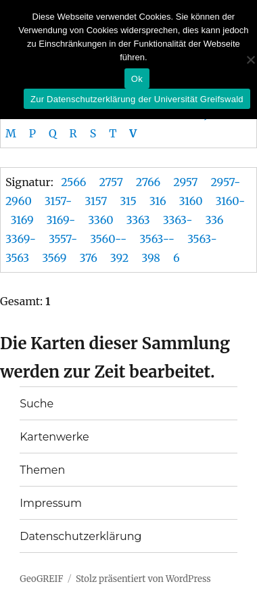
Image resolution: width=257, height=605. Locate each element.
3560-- (108, 239)
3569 (54, 258)
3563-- (156, 239)
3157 (96, 201)
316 (157, 201)
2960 (18, 201)
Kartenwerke (54, 436)
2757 (110, 182)
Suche (36, 403)
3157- (58, 201)
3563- (202, 239)
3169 (22, 220)
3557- (63, 239)
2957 (185, 182)
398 (150, 258)
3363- (178, 220)
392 (119, 258)
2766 (148, 182)
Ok (137, 79)
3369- (20, 239)
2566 (73, 182)
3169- (61, 220)
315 (128, 201)
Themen (42, 470)
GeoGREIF (41, 579)
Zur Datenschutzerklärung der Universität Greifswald (136, 99)
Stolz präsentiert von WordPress (143, 579)
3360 (100, 220)
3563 (17, 258)
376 (88, 258)
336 (214, 220)
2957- (225, 182)
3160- (231, 201)
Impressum (51, 503)
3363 (138, 220)
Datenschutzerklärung (80, 536)
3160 (191, 201)
